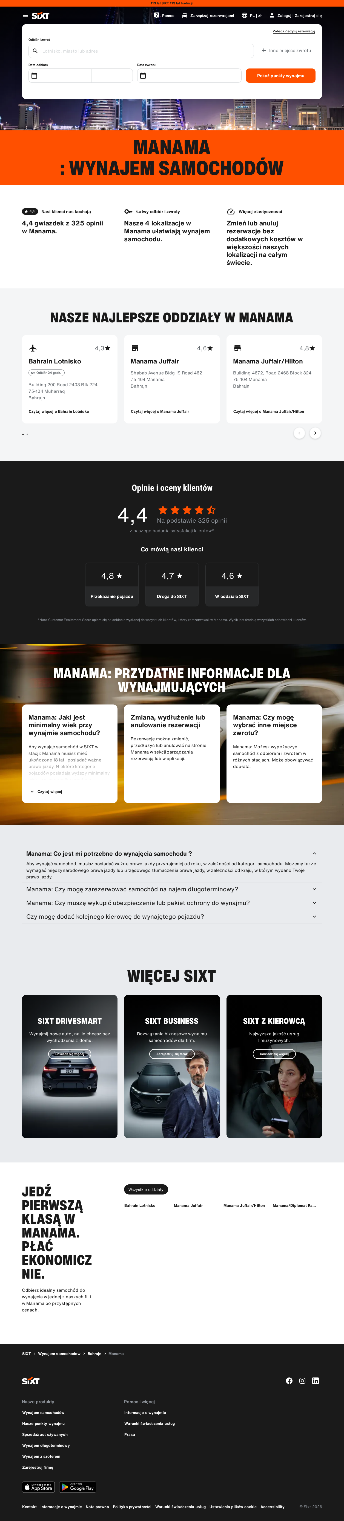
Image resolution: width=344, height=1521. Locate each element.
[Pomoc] (164, 15)
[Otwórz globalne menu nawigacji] (25, 15)
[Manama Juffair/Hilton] (244, 1205)
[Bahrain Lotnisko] (140, 1205)
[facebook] (289, 1380)
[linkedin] (315, 1380)
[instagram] (302, 1380)
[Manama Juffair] (188, 1205)
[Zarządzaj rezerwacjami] (207, 15)
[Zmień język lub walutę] (251, 15)
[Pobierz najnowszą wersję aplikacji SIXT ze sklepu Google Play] (77, 1487)
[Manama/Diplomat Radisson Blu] (295, 1205)
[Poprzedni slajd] (299, 433)
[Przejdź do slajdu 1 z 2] (23, 434)
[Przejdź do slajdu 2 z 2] (27, 434)
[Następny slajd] (315, 433)
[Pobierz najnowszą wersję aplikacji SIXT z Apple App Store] (38, 1487)
